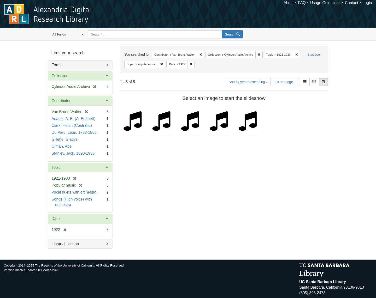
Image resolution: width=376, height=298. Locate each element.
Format (58, 65)
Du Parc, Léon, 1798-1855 (74, 132)
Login (367, 3)
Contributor (61, 101)
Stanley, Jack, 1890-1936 (73, 153)
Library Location (65, 244)
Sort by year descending (248, 82)
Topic (56, 167)
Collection (60, 76)
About (289, 3)
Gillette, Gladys (64, 139)
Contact (351, 3)
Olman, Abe (62, 146)
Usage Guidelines (325, 3)
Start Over (314, 54)
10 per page (285, 82)
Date (56, 219)
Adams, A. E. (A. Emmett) (73, 119)
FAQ (302, 3)
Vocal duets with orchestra (74, 192)
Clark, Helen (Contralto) (72, 125)
